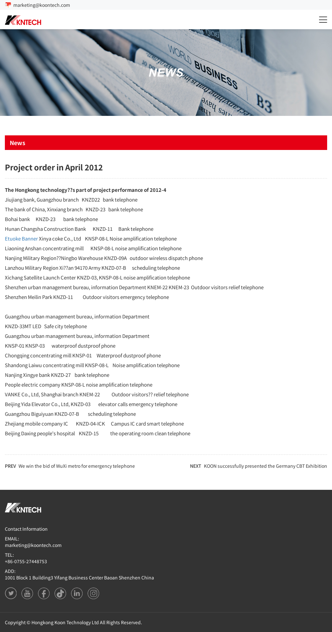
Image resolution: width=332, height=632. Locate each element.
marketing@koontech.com (41, 5)
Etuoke (13, 238)
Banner (30, 238)
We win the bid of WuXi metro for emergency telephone (76, 466)
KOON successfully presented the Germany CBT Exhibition (265, 466)
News (17, 142)
